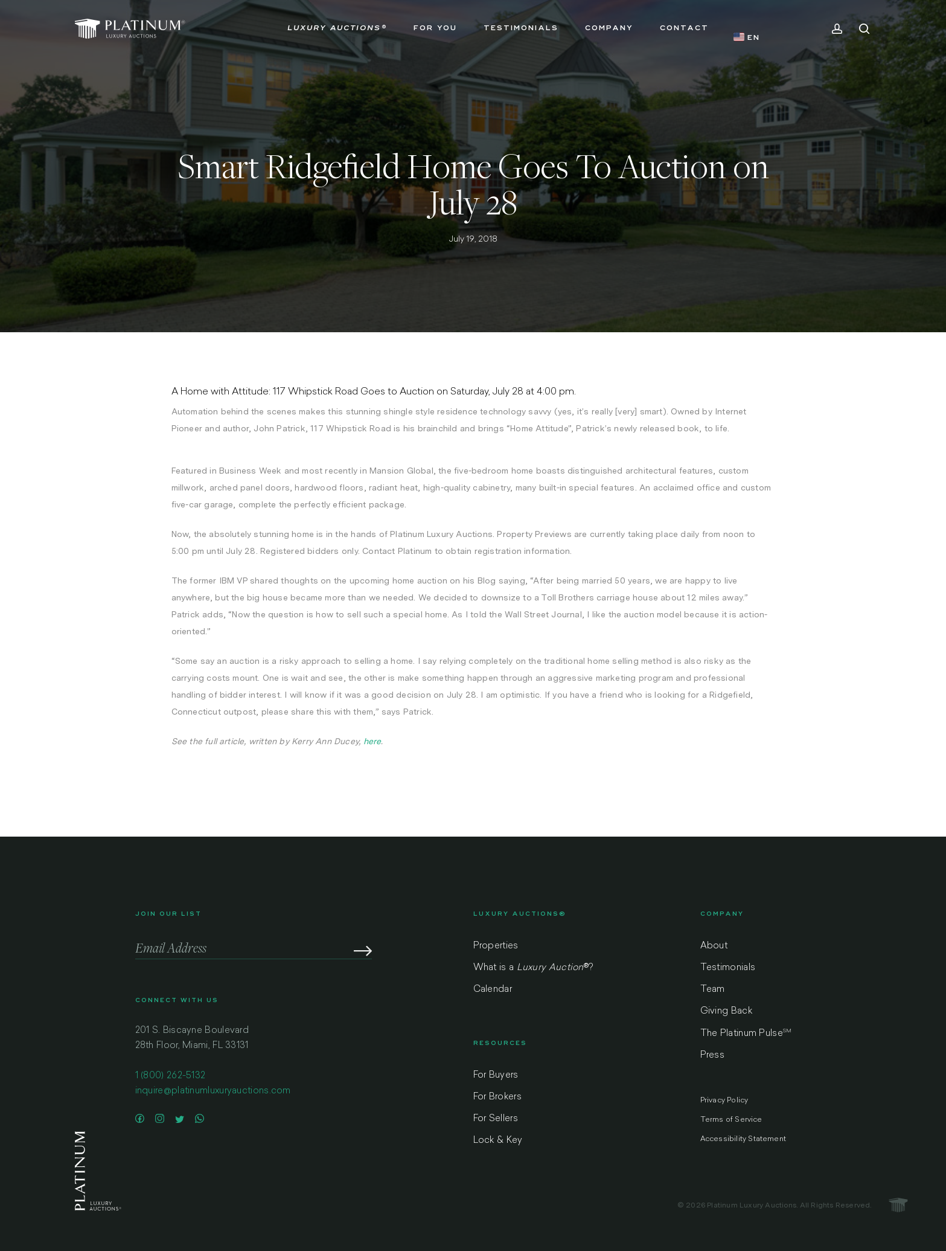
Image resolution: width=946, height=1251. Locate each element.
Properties (496, 946)
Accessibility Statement (743, 1139)
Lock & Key (498, 1140)
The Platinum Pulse (746, 1033)
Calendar (492, 989)
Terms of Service (731, 1120)
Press (712, 1055)
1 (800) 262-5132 (170, 1081)
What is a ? (533, 968)
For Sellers (495, 1119)
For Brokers (497, 1097)
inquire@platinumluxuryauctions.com (213, 1096)
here (372, 741)
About (714, 946)
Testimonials (728, 968)
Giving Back (726, 1011)
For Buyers (496, 1075)
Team (712, 989)
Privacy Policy (724, 1100)
